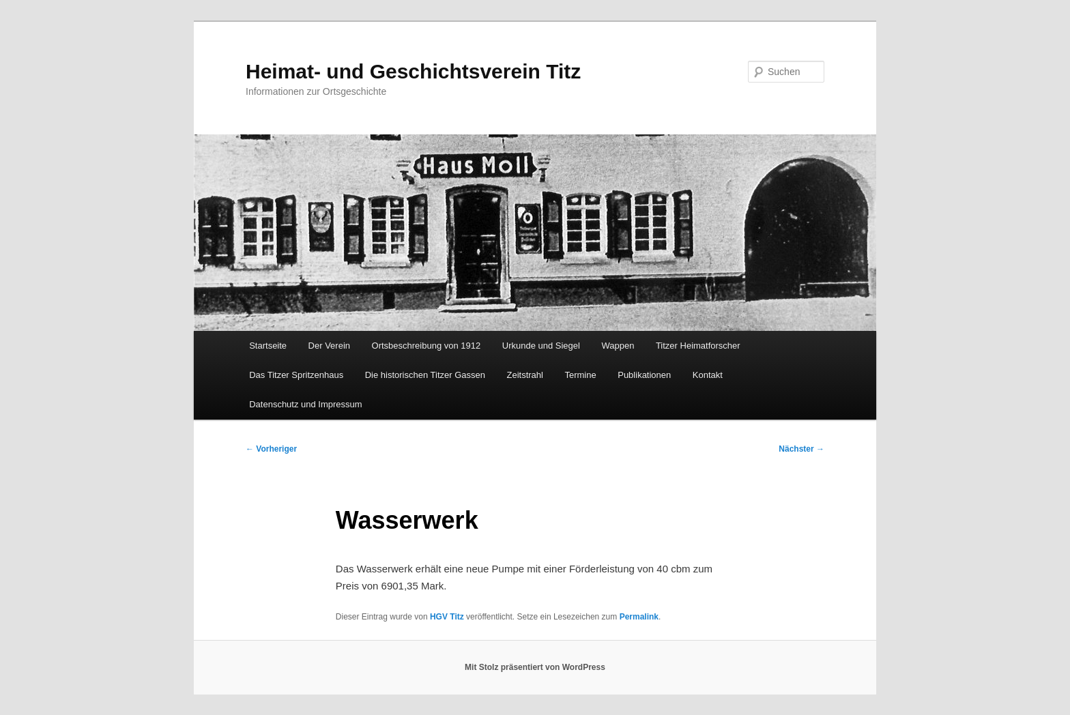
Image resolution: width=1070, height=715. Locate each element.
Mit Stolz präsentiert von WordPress (535, 667)
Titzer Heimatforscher (698, 345)
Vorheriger (271, 449)
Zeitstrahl (525, 375)
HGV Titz (447, 617)
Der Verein (329, 345)
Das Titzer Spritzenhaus (296, 375)
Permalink (639, 617)
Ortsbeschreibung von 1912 (426, 345)
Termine (580, 375)
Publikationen (644, 375)
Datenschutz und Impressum (305, 404)
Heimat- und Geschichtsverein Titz (413, 71)
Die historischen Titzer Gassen (425, 375)
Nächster (801, 449)
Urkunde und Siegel (541, 345)
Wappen (617, 345)
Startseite (268, 345)
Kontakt (708, 375)
